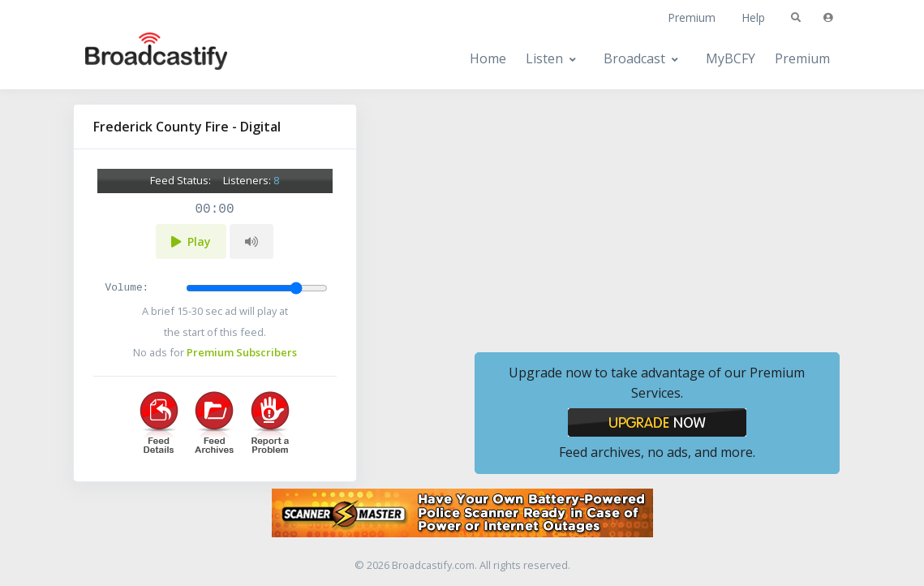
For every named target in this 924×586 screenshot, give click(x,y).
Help (753, 17)
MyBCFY (730, 58)
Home (488, 58)
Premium (692, 17)
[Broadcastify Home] (140, 59)
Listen (544, 58)
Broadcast (634, 58)
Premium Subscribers (242, 352)
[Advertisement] (657, 217)
